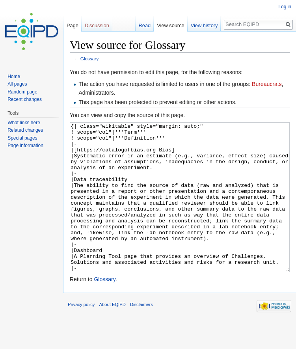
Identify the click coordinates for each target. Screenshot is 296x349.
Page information (25, 145)
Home (13, 76)
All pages (17, 84)
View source (170, 25)
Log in (284, 6)
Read (145, 25)
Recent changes (24, 99)
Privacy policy (81, 334)
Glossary (89, 58)
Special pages (22, 138)
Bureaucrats (266, 84)
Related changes (25, 130)
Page (72, 25)
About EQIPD (112, 334)
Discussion (97, 25)
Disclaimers (141, 334)
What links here (23, 122)
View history (204, 25)
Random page (22, 92)
